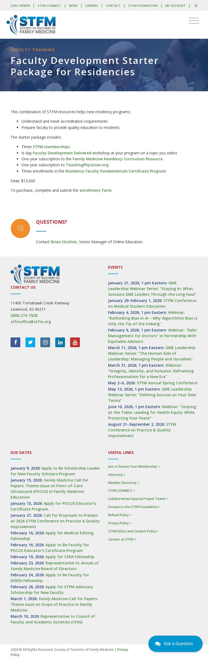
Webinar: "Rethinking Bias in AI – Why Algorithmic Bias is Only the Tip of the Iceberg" (152, 318)
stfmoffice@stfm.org (31, 321)
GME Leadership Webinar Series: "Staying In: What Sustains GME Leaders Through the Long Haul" (152, 288)
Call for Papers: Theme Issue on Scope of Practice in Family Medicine (54, 604)
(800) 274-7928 (24, 315)
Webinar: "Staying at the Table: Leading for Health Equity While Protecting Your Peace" (152, 412)
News (73, 6)
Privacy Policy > (119, 523)
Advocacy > (116, 474)
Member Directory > (123, 482)
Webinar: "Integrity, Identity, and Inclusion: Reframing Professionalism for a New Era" (151, 371)
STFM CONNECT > (121, 490)
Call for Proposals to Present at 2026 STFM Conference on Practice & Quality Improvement (55, 521)
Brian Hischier (64, 241)
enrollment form (96, 190)
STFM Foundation (143, 6)
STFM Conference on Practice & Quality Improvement (142, 430)
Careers (91, 6)
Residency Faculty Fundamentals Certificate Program (116, 171)
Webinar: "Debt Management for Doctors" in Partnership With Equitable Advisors (152, 335)
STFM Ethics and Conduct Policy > (133, 531)
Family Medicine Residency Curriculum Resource (118, 158)
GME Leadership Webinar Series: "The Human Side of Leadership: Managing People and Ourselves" (152, 353)
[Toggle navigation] (194, 20)
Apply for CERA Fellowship (70, 556)
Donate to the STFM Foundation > (134, 507)
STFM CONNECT (49, 6)
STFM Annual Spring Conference (167, 382)
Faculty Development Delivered (62, 152)
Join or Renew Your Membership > (134, 466)
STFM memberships (51, 146)
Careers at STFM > (122, 539)
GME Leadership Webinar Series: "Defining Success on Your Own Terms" (152, 394)
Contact (113, 6)
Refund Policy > (119, 515)
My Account (175, 6)
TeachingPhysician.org (87, 164)
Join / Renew (20, 6)
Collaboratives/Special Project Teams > (138, 498)
